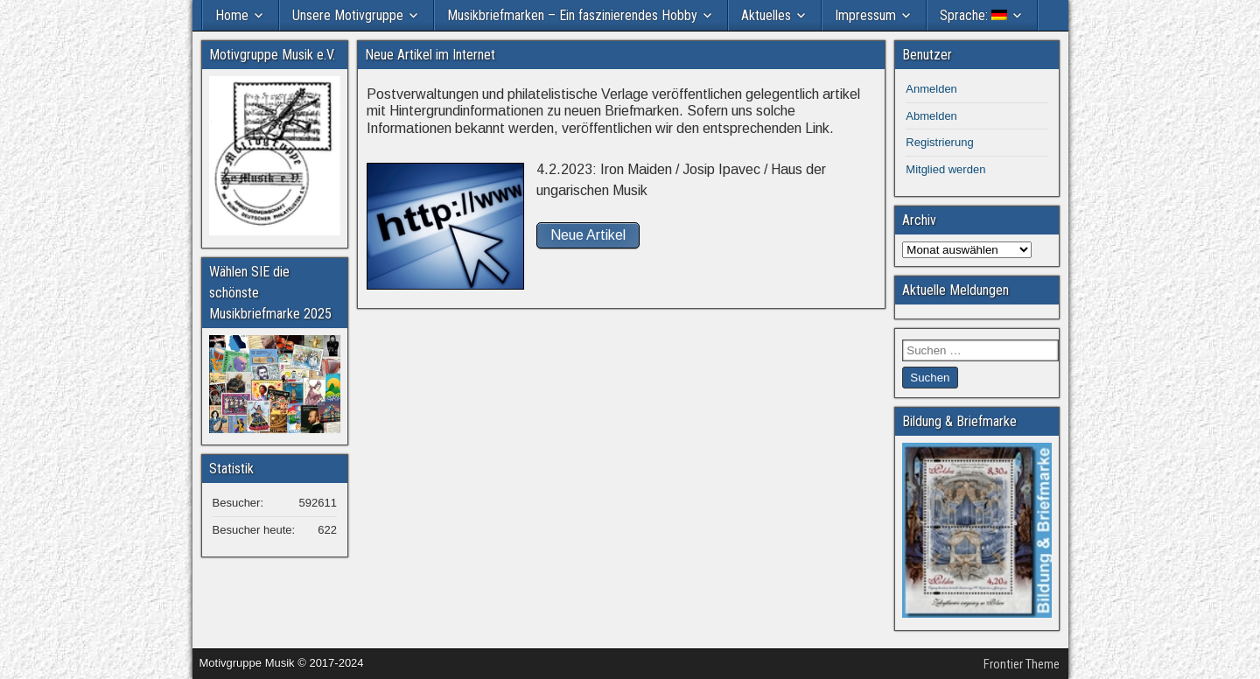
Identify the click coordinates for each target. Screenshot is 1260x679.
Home (231, 15)
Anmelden (931, 88)
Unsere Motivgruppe (347, 15)
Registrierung (939, 142)
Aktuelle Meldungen (955, 290)
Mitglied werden (945, 169)
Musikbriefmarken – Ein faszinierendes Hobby (572, 15)
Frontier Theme (1022, 664)
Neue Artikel (588, 235)
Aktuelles (766, 15)
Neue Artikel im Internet (430, 54)
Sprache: (973, 15)
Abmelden (931, 115)
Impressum (865, 15)
